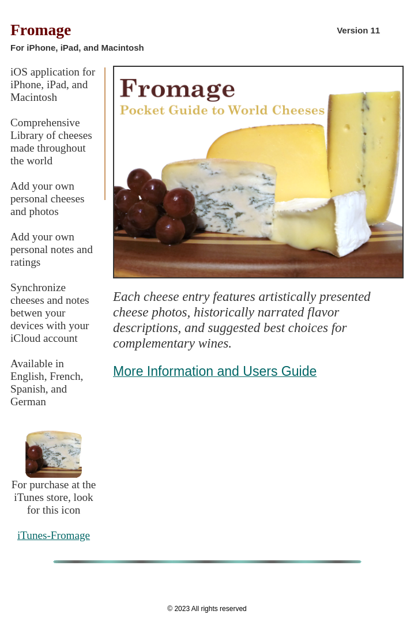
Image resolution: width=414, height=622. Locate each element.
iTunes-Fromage (53, 535)
